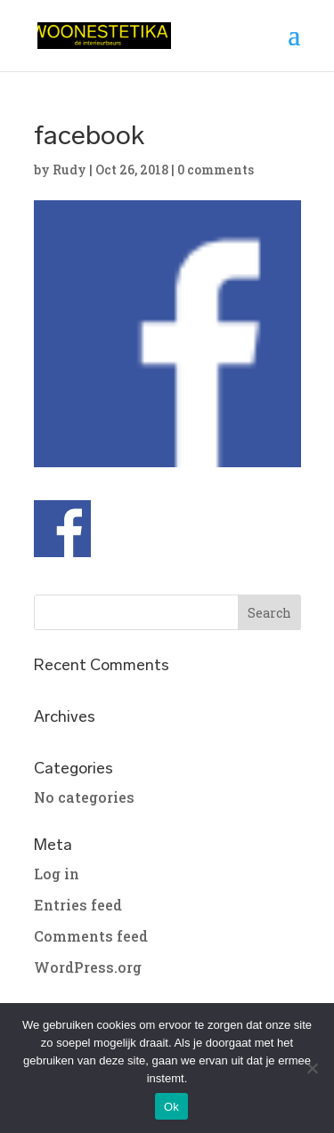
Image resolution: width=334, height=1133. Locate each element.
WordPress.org (88, 967)
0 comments (215, 169)
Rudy (69, 169)
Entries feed (78, 904)
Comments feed (91, 936)
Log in (56, 873)
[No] (312, 1068)
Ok (171, 1106)
